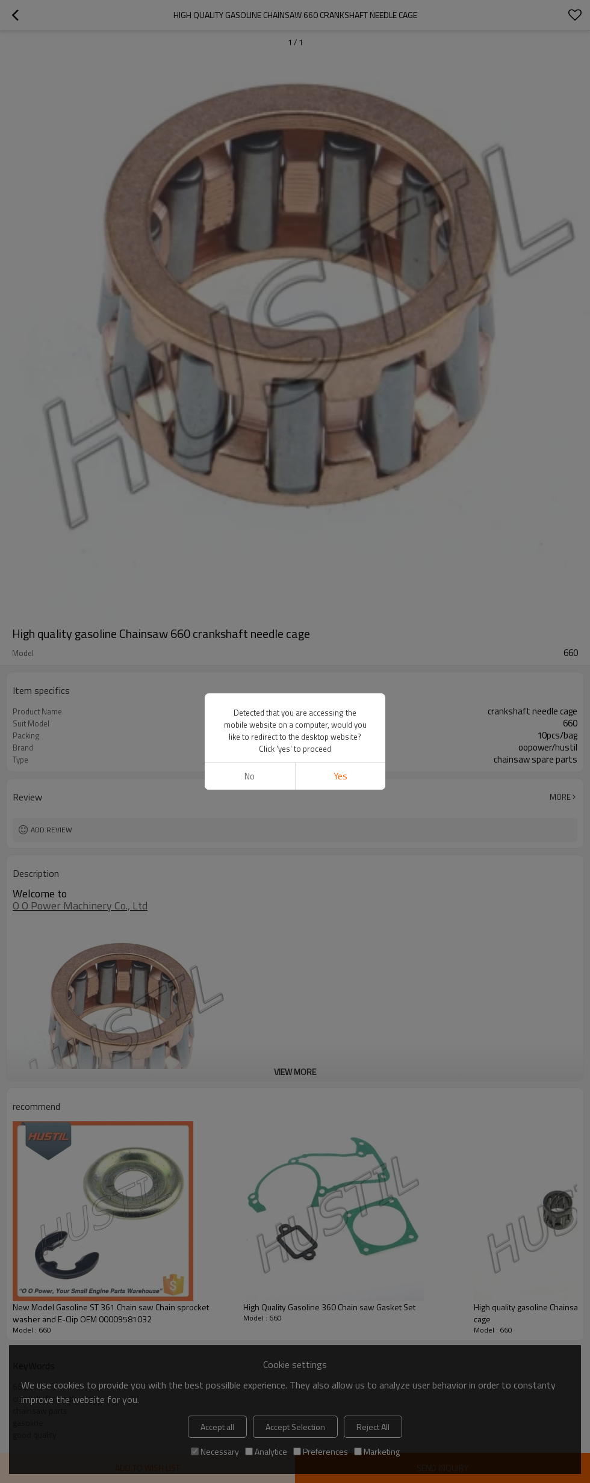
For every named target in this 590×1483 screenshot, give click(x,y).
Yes (340, 776)
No (249, 776)
